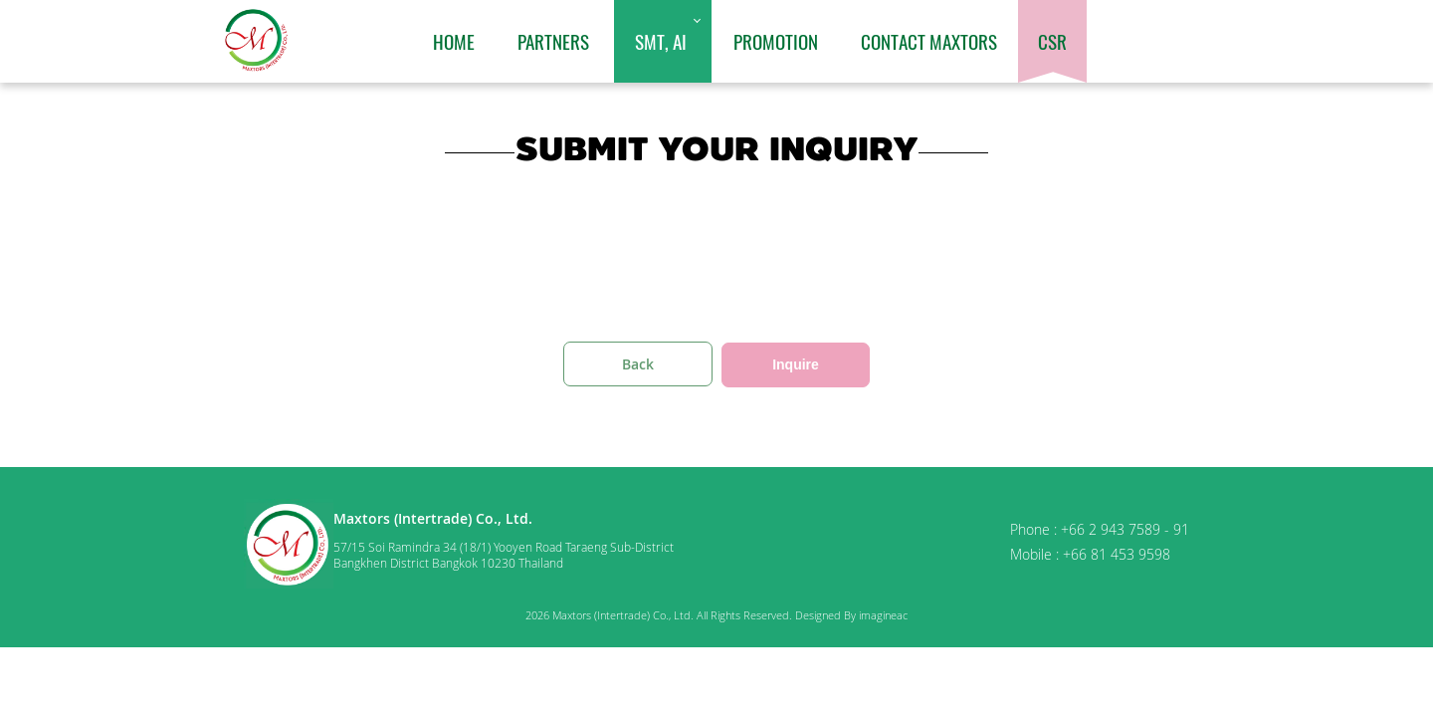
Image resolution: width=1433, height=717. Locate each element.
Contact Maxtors (929, 41)
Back (638, 364)
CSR (1052, 41)
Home (454, 41)
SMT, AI (661, 41)
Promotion (775, 41)
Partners (553, 41)
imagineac (883, 614)
